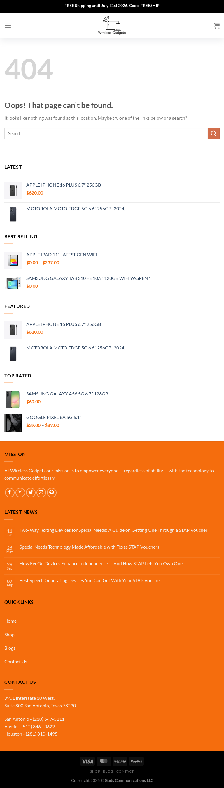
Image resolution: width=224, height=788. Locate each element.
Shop (9, 634)
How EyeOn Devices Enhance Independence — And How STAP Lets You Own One (101, 563)
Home (10, 620)
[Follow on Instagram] (20, 492)
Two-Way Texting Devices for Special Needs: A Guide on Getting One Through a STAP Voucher (113, 530)
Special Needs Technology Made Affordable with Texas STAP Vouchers (89, 547)
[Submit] (214, 133)
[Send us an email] (41, 492)
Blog (108, 771)
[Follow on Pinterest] (52, 492)
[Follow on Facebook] (10, 492)
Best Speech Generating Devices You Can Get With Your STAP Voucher (90, 580)
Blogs (9, 648)
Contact (125, 771)
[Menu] (7, 25)
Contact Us (15, 661)
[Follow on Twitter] (31, 492)
